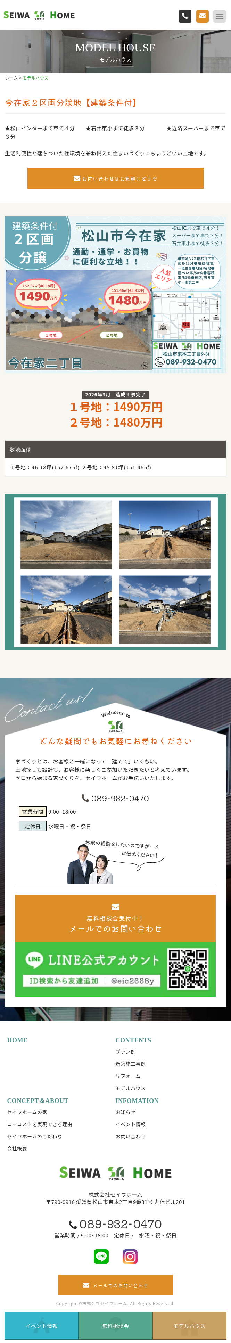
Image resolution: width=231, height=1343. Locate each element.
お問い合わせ (131, 1136)
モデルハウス (131, 1088)
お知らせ (126, 1111)
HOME (17, 1040)
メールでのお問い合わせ (115, 1285)
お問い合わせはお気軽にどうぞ (116, 178)
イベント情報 (131, 1124)
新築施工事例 (131, 1063)
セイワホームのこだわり (34, 1136)
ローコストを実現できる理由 (39, 1124)
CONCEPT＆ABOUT (37, 1101)
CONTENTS (133, 1040)
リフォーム (128, 1075)
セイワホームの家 (27, 1111)
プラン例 (126, 1051)
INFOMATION (137, 1101)
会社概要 (17, 1148)
